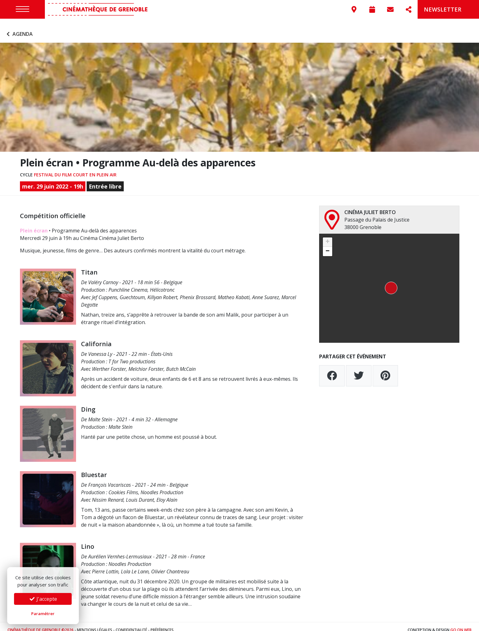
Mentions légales (94, 623)
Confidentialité (131, 623)
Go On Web (461, 623)
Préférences (162, 623)
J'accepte (43, 598)
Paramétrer (43, 613)
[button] (389, 281)
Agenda (19, 27)
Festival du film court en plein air (75, 168)
